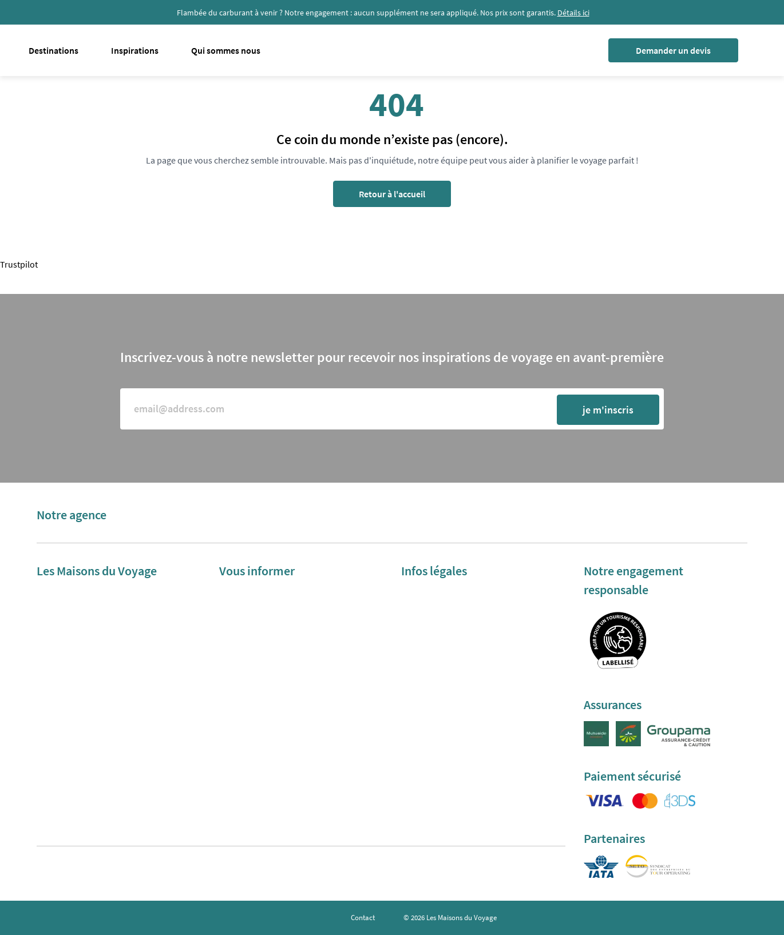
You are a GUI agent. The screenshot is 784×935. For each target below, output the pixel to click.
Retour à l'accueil (392, 194)
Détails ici (573, 12)
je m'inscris (608, 409)
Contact (363, 917)
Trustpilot (19, 264)
